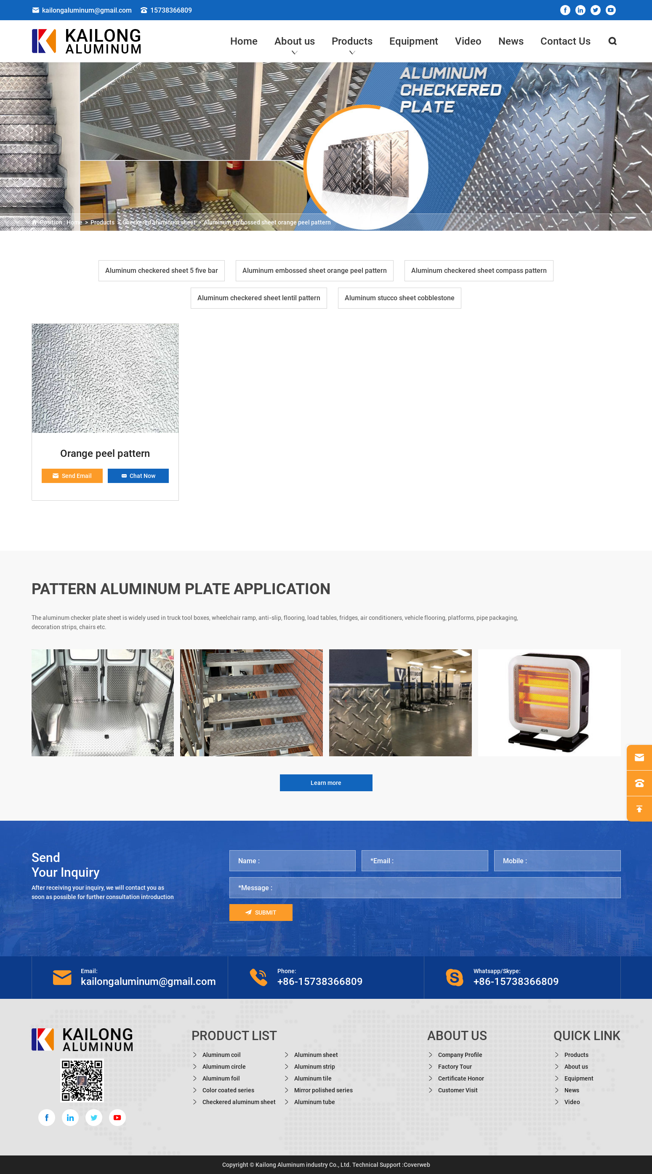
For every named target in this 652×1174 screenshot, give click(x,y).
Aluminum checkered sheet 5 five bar (161, 271)
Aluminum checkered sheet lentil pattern (258, 298)
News (511, 41)
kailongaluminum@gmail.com (82, 10)
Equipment (413, 41)
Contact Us (565, 41)
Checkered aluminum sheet (159, 222)
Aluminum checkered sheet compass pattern (479, 271)
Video (468, 41)
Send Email (72, 475)
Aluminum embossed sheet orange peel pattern (267, 222)
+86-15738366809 (320, 981)
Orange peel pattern (105, 453)
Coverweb (417, 1164)
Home (244, 41)
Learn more (326, 782)
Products (352, 41)
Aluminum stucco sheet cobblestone (400, 298)
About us (294, 41)
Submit (261, 912)
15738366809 (166, 10)
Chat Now (138, 475)
